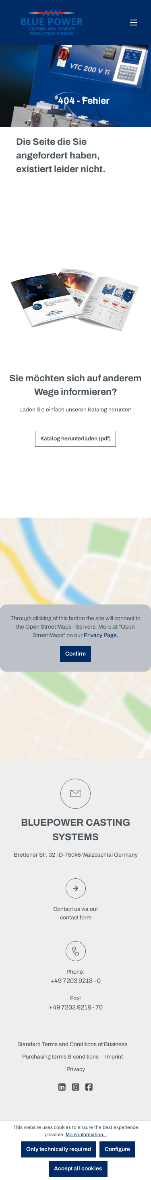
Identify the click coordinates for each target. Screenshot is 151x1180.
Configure (117, 1149)
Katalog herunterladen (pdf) (75, 439)
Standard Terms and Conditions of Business (72, 1044)
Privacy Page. (101, 635)
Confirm (75, 654)
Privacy (75, 1069)
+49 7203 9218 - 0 (75, 980)
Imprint (114, 1057)
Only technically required (58, 1149)
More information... (86, 1134)
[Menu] (133, 23)
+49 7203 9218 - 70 (76, 1007)
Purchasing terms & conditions (60, 1057)
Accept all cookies (78, 1169)
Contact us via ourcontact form (75, 899)
